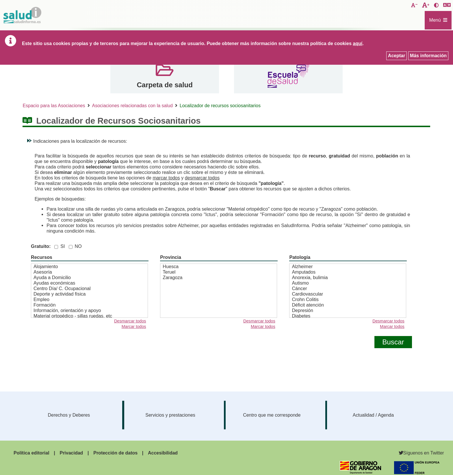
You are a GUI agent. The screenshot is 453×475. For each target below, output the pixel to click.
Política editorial (31, 452)
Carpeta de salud (164, 85)
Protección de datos (115, 452)
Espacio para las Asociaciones (54, 105)
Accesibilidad (163, 452)
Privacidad (71, 452)
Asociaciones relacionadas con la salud (132, 105)
